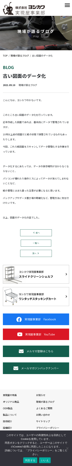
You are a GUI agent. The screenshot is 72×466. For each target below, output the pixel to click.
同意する (30, 460)
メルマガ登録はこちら (36, 351)
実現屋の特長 (10, 395)
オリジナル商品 (11, 401)
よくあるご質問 (44, 408)
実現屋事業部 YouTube (36, 334)
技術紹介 (7, 421)
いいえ (45, 460)
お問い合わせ (43, 414)
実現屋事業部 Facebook (36, 319)
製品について (10, 414)
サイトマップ (43, 421)
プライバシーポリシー (47, 427)
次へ (34, 253)
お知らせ (40, 395)
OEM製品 (7, 408)
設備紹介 (7, 427)
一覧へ (36, 243)
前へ (38, 232)
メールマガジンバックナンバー (36, 368)
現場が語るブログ (45, 401)
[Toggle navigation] (67, 5)
